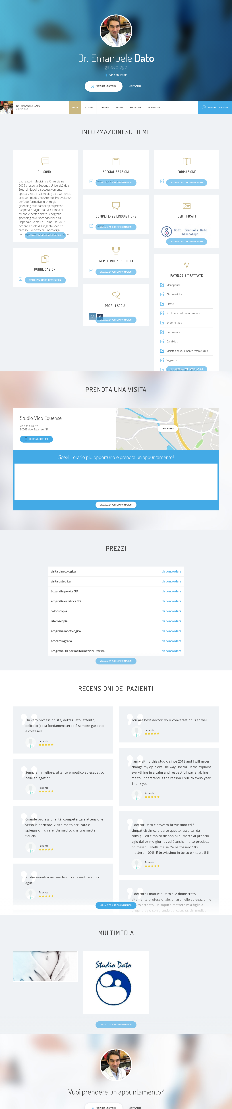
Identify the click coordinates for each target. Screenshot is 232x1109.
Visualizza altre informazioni (116, 905)
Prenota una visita (215, 107)
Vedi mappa (168, 428)
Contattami (135, 86)
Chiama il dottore (36, 439)
